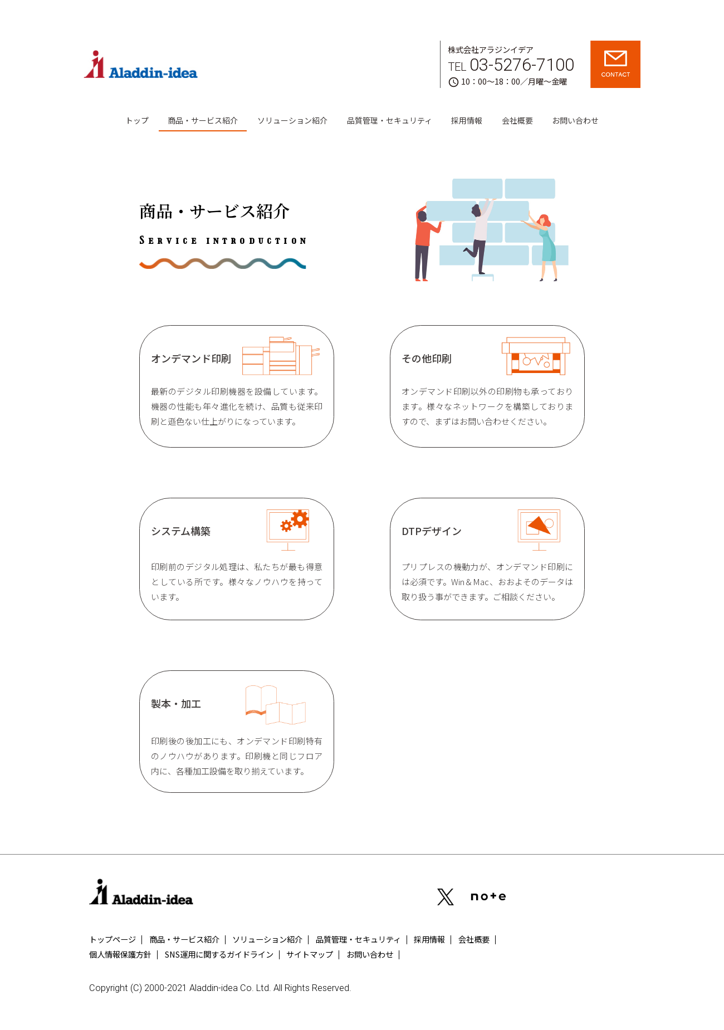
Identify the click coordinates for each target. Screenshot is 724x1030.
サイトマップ (309, 954)
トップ (137, 120)
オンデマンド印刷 (236, 383)
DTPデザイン (487, 556)
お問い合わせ (575, 120)
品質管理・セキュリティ (389, 120)
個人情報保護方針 (120, 954)
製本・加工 (236, 731)
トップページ (112, 939)
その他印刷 (487, 383)
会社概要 (517, 120)
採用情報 (466, 120)
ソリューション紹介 (292, 120)
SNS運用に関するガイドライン (219, 954)
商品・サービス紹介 (203, 120)
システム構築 (236, 556)
